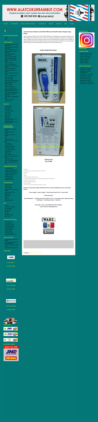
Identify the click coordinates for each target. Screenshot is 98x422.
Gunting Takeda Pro (9, 177)
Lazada (71, 23)
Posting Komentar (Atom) (36, 252)
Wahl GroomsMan (8, 187)
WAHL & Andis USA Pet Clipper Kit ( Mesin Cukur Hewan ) (11, 90)
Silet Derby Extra (8, 210)
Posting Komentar (31, 244)
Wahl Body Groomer (9, 184)
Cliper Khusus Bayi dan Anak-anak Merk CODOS (11, 119)
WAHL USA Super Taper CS (10, 64)
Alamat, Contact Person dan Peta (28, 23)
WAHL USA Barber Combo (10, 58)
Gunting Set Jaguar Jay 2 (10, 174)
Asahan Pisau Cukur (9, 158)
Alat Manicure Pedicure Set (10, 234)
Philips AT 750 (8, 193)
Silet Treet (7, 213)
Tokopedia (51, 23)
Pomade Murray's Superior (85, 78)
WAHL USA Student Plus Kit (86, 53)
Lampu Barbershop (9, 144)
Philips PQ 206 (8, 195)
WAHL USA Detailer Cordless (11, 75)
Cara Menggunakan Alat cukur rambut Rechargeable (11, 243)
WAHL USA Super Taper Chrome (11, 80)
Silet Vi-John (7, 216)
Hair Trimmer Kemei (9, 111)
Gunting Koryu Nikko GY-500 (11, 169)
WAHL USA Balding (9, 78)
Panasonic (7, 198)
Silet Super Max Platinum (10, 206)
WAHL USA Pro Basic (9, 86)
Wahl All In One (8, 186)
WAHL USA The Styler (84, 59)
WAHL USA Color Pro (84, 62)
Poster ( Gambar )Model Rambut (11, 160)
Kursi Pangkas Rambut (9, 148)
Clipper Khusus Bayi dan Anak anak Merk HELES (11, 122)
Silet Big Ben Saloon (9, 214)
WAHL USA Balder (84, 61)
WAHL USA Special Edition (10, 68)
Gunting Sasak (8, 152)
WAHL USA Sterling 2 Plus (10, 88)
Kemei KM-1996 (8, 106)
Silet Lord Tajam (8, 208)
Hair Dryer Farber (8, 221)
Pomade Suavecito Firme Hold (86, 68)
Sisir (6, 137)
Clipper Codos (8, 115)
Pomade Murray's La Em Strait (86, 73)
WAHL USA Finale (8, 84)
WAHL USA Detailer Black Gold (11, 49)
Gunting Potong (8, 151)
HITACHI (7, 197)
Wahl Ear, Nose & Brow (9, 192)
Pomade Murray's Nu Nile (85, 77)
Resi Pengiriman (42, 23)
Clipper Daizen (8, 114)
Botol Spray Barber (9, 139)
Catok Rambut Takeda (9, 224)
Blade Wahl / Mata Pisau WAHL (11, 92)
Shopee (65, 23)
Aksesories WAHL (8, 101)
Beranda (6, 23)
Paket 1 (6, 37)
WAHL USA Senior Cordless (10, 56)
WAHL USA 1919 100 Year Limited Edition (10, 55)
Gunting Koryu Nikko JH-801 (11, 173)
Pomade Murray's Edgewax (85, 69)
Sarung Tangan (8, 143)
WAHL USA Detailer (9, 77)
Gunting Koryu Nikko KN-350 (11, 171)
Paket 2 (6, 39)
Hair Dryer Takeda (8, 231)
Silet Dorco (7, 211)
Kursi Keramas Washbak (10, 146)
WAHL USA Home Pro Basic (86, 54)
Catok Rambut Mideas (9, 228)
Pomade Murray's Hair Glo (85, 80)
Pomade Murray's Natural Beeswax (87, 83)
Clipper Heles (7, 117)
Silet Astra (7, 205)
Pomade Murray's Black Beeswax (86, 81)
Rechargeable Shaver (9, 200)
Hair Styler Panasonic (9, 232)
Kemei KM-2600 (8, 107)
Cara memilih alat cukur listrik (11, 247)
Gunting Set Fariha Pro (9, 179)
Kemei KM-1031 (8, 109)
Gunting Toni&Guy (9, 168)
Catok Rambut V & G (9, 223)
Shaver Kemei (7, 112)
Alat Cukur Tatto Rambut (10, 149)
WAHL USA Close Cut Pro (85, 56)
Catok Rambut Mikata (9, 226)
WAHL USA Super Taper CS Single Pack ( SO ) (10, 83)
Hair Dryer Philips (8, 229)
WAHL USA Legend (9, 62)
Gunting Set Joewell (9, 176)
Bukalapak (58, 23)
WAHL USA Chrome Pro (85, 58)
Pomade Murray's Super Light (86, 75)
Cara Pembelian (14, 23)
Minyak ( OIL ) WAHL (9, 99)
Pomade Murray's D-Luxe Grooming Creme (85, 72)
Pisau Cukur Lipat (8, 154)
